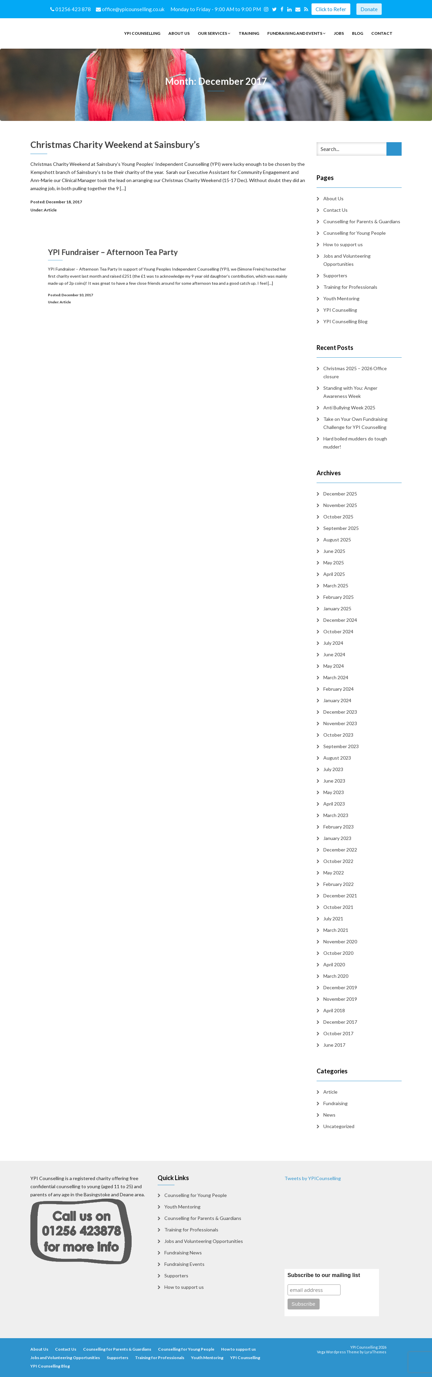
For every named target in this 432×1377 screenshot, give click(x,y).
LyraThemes (375, 1352)
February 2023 (338, 827)
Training (249, 33)
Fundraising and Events (296, 33)
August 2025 (337, 539)
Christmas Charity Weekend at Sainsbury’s (115, 144)
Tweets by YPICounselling (313, 1178)
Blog (357, 33)
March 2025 (335, 585)
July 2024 (333, 643)
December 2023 (340, 712)
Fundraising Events (184, 1264)
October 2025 (338, 516)
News (329, 1115)
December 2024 (340, 620)
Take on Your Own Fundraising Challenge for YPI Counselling (355, 423)
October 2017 (338, 1033)
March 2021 (335, 930)
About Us (179, 33)
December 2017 (340, 1022)
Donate (369, 9)
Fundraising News (183, 1252)
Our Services (214, 33)
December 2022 (340, 849)
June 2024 (334, 654)
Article (50, 209)
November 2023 (340, 723)
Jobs (339, 33)
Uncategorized (338, 1126)
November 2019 (340, 999)
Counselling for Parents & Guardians (361, 221)
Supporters (335, 275)
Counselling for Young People (354, 233)
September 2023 (341, 746)
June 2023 (334, 781)
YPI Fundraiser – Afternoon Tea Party (126, 258)
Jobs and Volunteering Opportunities (347, 260)
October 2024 (338, 631)
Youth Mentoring (341, 298)
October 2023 (338, 735)
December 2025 (340, 493)
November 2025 (340, 505)
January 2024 (337, 700)
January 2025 (337, 608)
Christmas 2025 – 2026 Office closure (355, 372)
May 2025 (333, 562)
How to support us (343, 244)
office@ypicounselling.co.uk (130, 9)
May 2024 (333, 666)
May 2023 (333, 792)
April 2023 (334, 804)
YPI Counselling (142, 33)
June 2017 (334, 1045)
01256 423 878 (71, 9)
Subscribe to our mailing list (324, 1275)
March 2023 (335, 815)
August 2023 (337, 758)
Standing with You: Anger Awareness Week (350, 392)
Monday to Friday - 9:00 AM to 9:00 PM (216, 9)
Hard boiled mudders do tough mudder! (355, 443)
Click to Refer (331, 9)
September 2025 (341, 528)
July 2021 (333, 918)
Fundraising (335, 1103)
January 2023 (337, 838)
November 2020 (340, 941)
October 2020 (338, 953)
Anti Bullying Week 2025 (349, 407)
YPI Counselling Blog (345, 321)
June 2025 (334, 551)
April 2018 (334, 1010)
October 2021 (338, 907)
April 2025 (334, 574)
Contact (382, 33)
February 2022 (338, 884)
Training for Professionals (350, 287)
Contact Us (335, 210)
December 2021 (340, 895)
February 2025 (338, 597)
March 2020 (335, 976)
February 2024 (338, 689)
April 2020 (334, 964)
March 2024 (335, 677)
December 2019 (340, 987)
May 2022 (333, 872)
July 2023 (333, 769)
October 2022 (338, 861)
